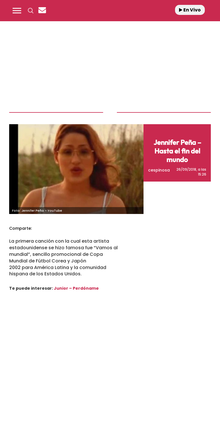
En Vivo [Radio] (190, 10)
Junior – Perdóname (76, 288)
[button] (17, 10)
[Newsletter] (42, 10)
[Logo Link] (113, 10)
